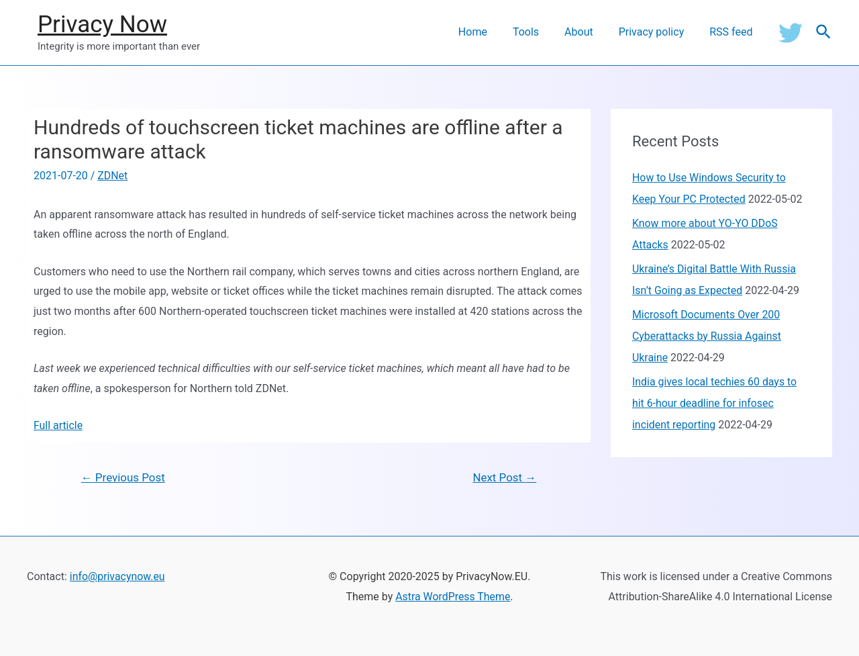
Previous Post (123, 477)
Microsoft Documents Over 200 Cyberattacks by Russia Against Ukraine (707, 336)
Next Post (504, 477)
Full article (58, 425)
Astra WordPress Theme (453, 596)
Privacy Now (102, 24)
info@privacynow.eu (118, 577)
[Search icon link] (824, 32)
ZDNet (112, 175)
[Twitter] (790, 32)
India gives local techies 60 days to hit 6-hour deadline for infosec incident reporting (715, 403)
